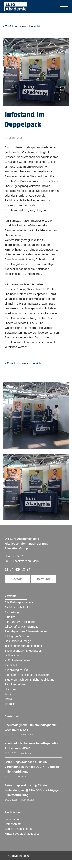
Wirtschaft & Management (21, 626)
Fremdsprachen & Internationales (26, 631)
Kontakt (17, 578)
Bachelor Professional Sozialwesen (27, 674)
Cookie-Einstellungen (18, 828)
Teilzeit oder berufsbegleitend (23, 645)
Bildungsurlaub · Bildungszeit (23, 650)
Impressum (12, 819)
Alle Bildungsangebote (19, 602)
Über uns (10, 689)
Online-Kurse (13, 655)
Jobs (8, 694)
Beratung (43, 578)
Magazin (10, 703)
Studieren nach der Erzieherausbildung (29, 679)
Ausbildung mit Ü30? (18, 670)
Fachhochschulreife (17, 607)
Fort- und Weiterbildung (20, 621)
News (8, 698)
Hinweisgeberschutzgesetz (22, 833)
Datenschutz (13, 823)
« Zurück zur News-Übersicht (21, 26)
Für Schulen (12, 665)
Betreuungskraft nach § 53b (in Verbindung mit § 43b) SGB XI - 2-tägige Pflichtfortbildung (32, 766)
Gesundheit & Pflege (18, 641)
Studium (10, 616)
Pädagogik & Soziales (19, 636)
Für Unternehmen (16, 684)
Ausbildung (12, 612)
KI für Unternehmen (17, 660)
